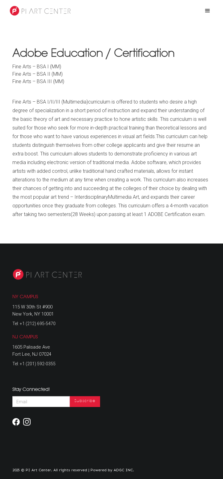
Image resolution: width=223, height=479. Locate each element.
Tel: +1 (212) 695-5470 (34, 323)
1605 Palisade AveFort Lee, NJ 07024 (31, 350)
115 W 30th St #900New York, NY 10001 (33, 310)
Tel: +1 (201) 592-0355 (34, 363)
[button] (207, 11)
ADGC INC (123, 470)
